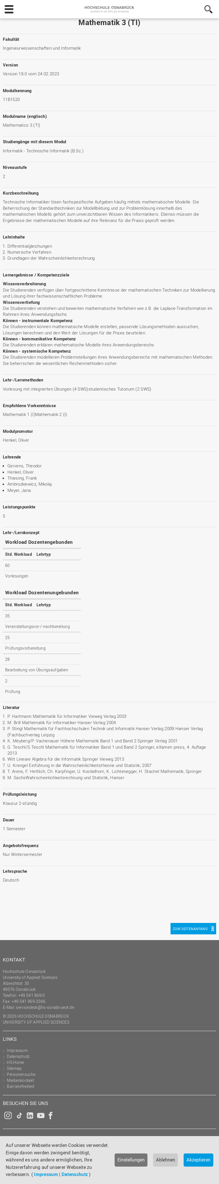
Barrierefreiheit (20, 1086)
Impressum (46, 1174)
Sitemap (14, 1068)
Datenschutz (75, 1174)
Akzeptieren (198, 1160)
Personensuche (21, 1074)
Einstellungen (131, 1160)
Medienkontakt (20, 1080)
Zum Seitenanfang (190, 928)
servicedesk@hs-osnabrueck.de (45, 1007)
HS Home (15, 1062)
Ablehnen (165, 1160)
